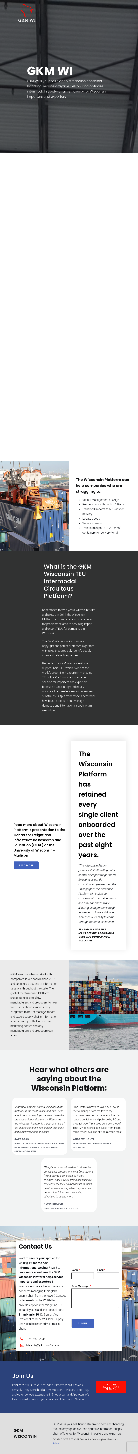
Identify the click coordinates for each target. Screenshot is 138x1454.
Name (75, 1270)
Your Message (81, 1286)
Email (101, 1270)
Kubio (56, 1443)
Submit (82, 1323)
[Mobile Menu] (125, 13)
